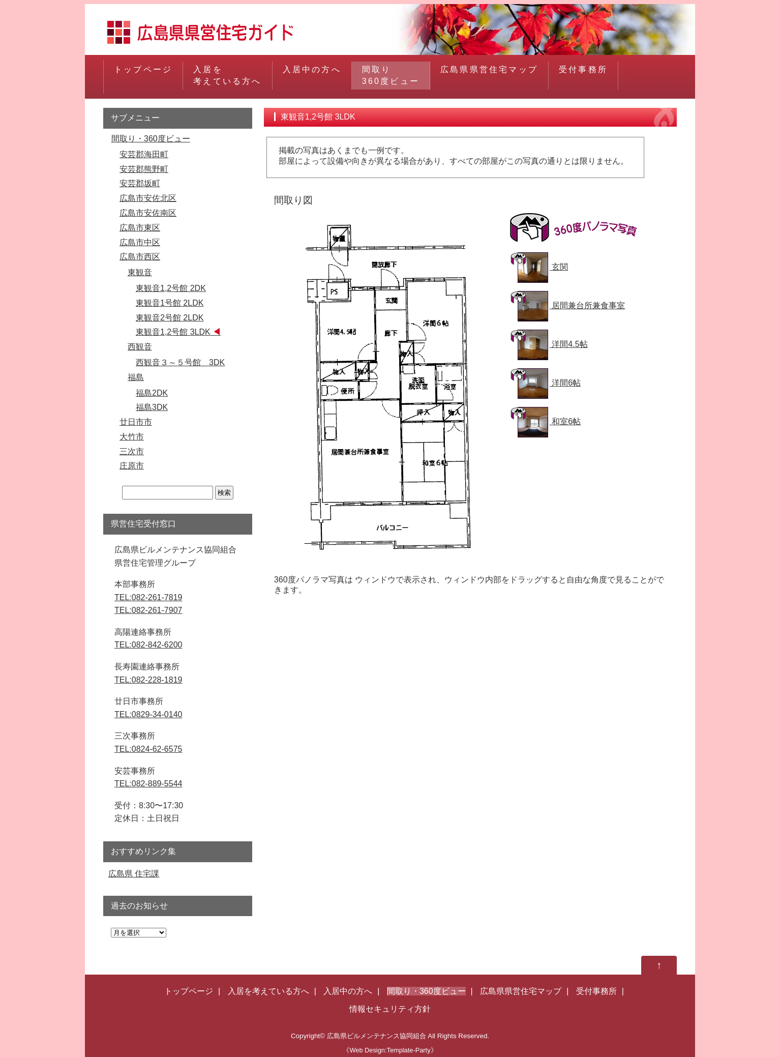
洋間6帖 (549, 382)
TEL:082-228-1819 (148, 680)
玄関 (543, 266)
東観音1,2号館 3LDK (173, 332)
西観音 (140, 346)
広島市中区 (139, 242)
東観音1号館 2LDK (169, 303)
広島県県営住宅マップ (489, 75)
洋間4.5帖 (553, 344)
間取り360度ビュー (390, 75)
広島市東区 (139, 227)
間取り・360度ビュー (150, 138)
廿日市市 (135, 422)
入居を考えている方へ (227, 75)
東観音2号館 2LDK (169, 317)
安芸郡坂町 (139, 183)
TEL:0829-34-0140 (148, 714)
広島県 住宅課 (133, 873)
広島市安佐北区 (147, 198)
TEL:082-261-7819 (148, 597)
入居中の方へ (312, 75)
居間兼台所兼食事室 (571, 305)
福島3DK (152, 407)
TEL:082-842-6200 (148, 644)
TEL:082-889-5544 (148, 783)
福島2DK (152, 393)
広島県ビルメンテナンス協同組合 (376, 1036)
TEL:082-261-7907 (148, 610)
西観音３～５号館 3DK (180, 362)
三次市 (131, 451)
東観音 (140, 272)
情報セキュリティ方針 (390, 1009)
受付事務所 (583, 75)
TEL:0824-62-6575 (148, 749)
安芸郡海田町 (143, 154)
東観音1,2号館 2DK (171, 288)
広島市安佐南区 (147, 213)
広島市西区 (139, 256)
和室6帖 (549, 421)
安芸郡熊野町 (143, 169)
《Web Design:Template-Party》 (390, 1050)
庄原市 (131, 465)
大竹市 (131, 436)
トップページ (143, 75)
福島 (136, 377)
